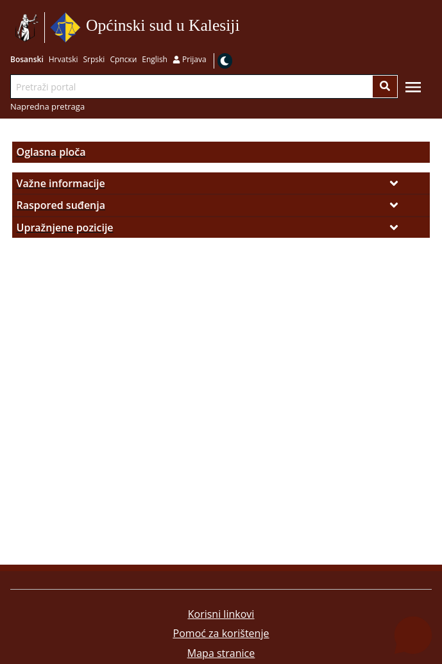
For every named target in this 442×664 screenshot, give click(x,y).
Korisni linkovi (221, 614)
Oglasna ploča (51, 152)
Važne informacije (61, 183)
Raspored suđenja (61, 205)
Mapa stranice (221, 653)
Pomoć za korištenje (221, 633)
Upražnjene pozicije (65, 227)
